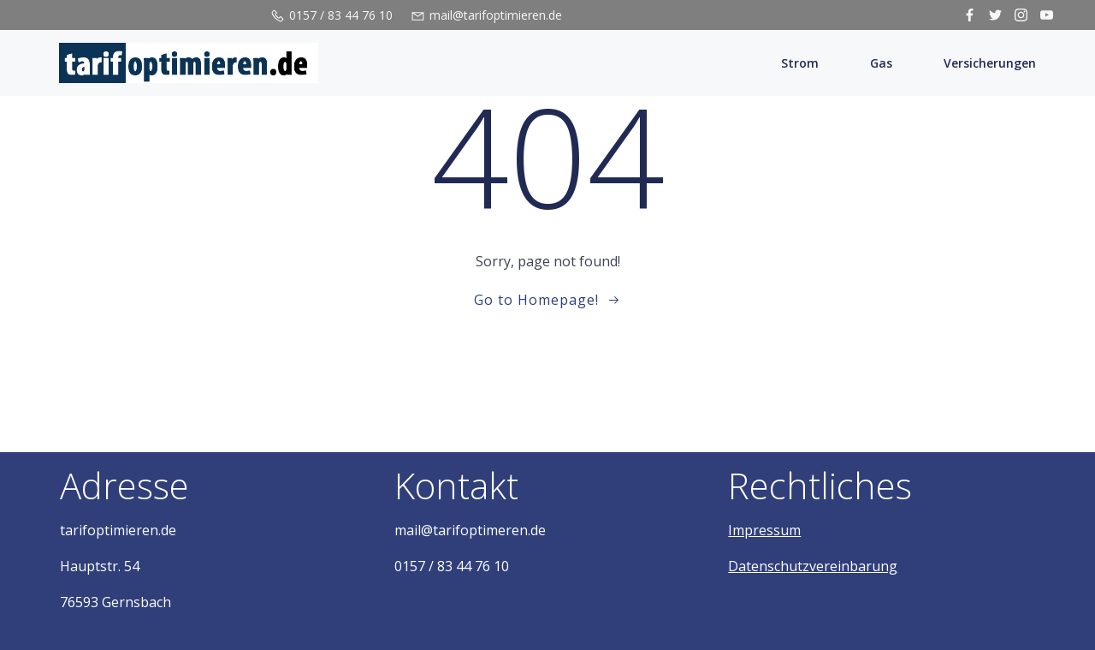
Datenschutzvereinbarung (812, 566)
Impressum (764, 530)
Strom (800, 63)
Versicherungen (990, 63)
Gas (881, 63)
